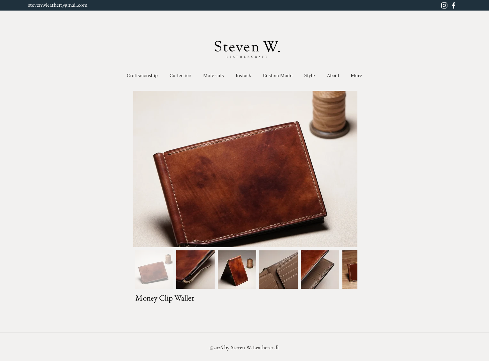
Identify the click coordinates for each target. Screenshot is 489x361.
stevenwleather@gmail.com (58, 4)
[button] (180, 75)
